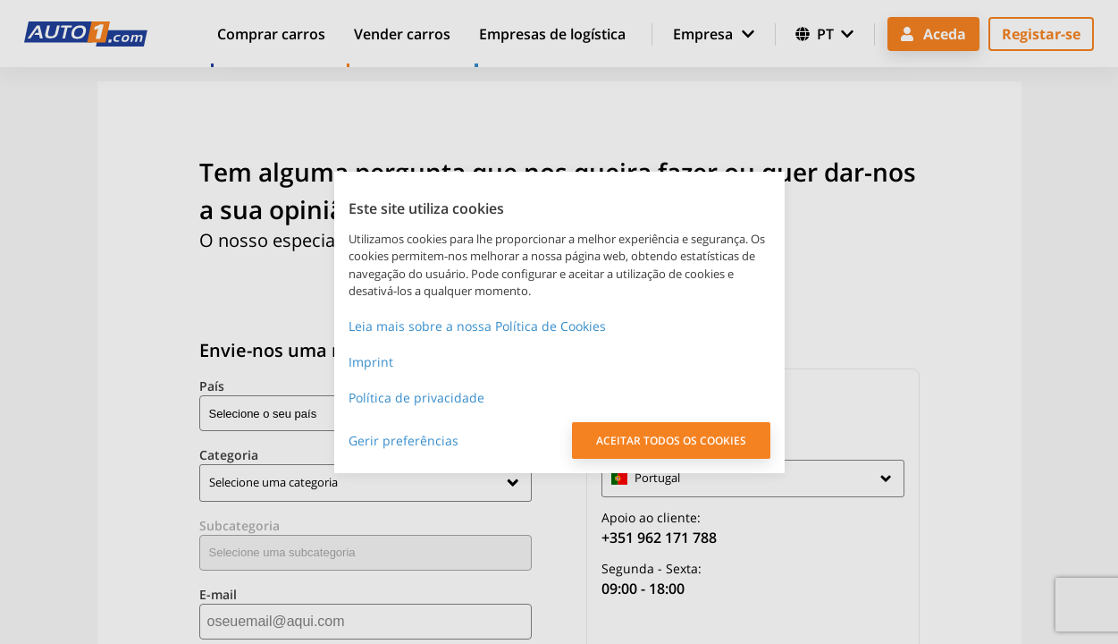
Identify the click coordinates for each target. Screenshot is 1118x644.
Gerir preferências (403, 440)
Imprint (371, 361)
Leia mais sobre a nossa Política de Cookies (477, 326)
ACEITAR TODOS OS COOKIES (671, 440)
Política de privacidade (416, 397)
